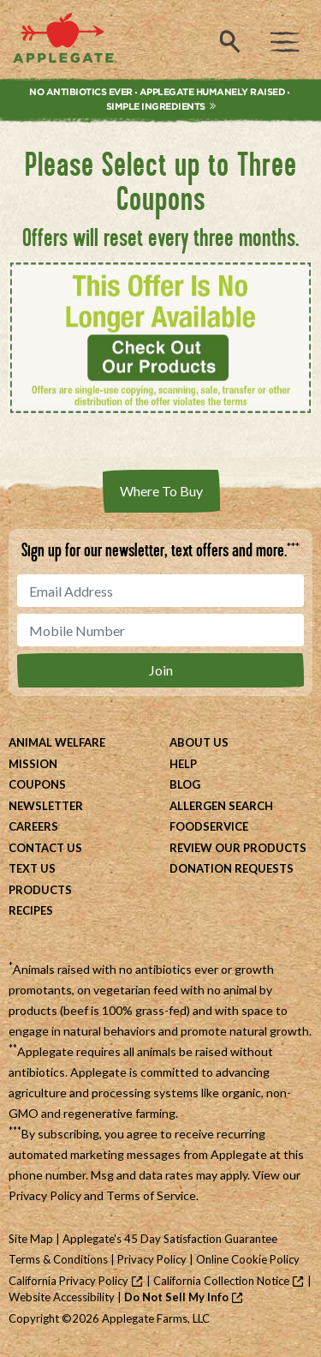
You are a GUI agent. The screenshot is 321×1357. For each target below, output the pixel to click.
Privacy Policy (45, 1195)
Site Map (31, 1239)
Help (183, 764)
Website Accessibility (62, 1297)
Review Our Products (237, 848)
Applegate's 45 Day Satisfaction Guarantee (169, 1239)
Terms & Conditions (58, 1259)
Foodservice (208, 826)
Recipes (31, 910)
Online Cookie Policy (248, 1259)
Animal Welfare (57, 742)
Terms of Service (151, 1195)
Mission (33, 764)
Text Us (32, 868)
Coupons (37, 784)
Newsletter (46, 806)
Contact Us (45, 848)
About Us (199, 742)
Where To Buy (161, 491)
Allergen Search (221, 806)
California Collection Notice (221, 1281)
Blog (184, 784)
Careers (33, 826)
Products (40, 890)
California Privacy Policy (68, 1281)
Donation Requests (231, 868)
